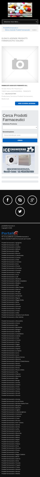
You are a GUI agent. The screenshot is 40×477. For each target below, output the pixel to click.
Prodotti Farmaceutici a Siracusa (11, 306)
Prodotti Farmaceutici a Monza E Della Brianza (15, 361)
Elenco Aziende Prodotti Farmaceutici (17, 30)
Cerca (20, 140)
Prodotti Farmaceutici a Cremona (11, 262)
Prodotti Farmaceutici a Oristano (11, 365)
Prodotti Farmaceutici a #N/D (10, 285)
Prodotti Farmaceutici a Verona (11, 471)
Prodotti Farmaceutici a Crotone (11, 340)
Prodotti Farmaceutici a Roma (10, 302)
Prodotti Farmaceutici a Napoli (11, 439)
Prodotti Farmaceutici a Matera (11, 435)
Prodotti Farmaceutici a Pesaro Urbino (13, 370)
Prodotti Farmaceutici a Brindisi (11, 331)
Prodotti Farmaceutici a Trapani (11, 465)
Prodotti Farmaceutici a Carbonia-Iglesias (14, 412)
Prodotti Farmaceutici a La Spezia (11, 351)
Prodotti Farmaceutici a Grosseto (11, 270)
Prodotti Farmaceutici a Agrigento (12, 243)
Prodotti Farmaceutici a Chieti (10, 260)
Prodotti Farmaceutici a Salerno (11, 459)
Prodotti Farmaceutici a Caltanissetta (12, 255)
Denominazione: (8, 132)
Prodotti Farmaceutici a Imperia (11, 348)
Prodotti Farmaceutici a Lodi (10, 277)
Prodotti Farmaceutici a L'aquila (11, 272)
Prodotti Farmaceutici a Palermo (11, 289)
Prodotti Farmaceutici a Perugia (11, 291)
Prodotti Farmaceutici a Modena (11, 283)
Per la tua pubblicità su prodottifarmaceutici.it (15, 237)
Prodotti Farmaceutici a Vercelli (11, 393)
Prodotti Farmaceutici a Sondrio (11, 385)
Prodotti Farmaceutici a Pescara (11, 448)
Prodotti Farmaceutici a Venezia (11, 469)
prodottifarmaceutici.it (8, 226)
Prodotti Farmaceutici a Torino (11, 387)
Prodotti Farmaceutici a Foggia (11, 344)
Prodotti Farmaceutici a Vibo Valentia (12, 317)
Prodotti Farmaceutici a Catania (11, 336)
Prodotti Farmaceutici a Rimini (10, 456)
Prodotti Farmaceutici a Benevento (12, 327)
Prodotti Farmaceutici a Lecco (10, 353)
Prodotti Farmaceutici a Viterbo (11, 473)
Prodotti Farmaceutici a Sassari (11, 304)
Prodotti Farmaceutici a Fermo (11, 342)
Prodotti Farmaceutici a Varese (11, 391)
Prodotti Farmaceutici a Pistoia (11, 450)
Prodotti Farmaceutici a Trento (11, 311)
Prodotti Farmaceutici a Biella (10, 251)
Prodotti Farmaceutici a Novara (11, 363)
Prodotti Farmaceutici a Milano (11, 437)
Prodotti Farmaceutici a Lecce (10, 274)
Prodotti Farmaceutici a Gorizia (11, 425)
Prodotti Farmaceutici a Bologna (11, 329)
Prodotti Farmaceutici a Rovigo (11, 380)
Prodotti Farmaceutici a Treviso (11, 389)
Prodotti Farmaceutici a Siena (10, 461)
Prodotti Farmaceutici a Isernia (11, 427)
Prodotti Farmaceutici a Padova (11, 444)
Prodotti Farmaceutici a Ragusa (11, 298)
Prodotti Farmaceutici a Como (10, 338)
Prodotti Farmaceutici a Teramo (11, 308)
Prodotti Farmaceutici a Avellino (11, 247)
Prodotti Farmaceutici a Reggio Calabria (13, 454)
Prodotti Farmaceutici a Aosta (10, 245)
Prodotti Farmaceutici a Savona (11, 382)
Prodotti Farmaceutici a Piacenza (11, 294)
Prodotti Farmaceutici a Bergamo (11, 405)
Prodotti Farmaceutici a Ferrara (11, 420)
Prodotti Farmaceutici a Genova (11, 346)
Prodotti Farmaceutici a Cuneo (11, 418)
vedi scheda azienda (26, 103)
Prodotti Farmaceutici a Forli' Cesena (12, 422)
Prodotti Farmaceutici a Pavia (10, 446)
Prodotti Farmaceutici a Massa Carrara (13, 357)
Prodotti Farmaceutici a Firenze (11, 266)
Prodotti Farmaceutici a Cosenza (11, 416)
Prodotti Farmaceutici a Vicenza (11, 395)
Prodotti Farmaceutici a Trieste (11, 467)
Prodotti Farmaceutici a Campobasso (12, 334)
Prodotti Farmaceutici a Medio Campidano (14, 281)
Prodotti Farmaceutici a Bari (10, 325)
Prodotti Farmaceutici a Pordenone (12, 296)
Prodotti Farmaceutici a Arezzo (11, 323)
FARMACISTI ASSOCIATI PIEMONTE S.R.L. (15, 85)
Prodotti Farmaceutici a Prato (10, 452)
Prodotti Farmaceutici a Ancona (11, 399)
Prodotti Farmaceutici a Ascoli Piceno (12, 401)
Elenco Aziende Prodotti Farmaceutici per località (16, 239)
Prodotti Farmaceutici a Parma (11, 368)
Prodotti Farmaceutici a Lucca (10, 355)
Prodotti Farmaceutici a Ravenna (11, 376)
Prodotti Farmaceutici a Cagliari (11, 410)
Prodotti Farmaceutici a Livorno (11, 431)
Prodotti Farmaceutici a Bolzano (11, 408)
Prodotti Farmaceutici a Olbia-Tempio (13, 287)
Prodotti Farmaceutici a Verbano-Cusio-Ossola (15, 315)
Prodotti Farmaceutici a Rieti (10, 378)
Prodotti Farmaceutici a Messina (11, 359)
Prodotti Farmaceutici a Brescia (11, 253)
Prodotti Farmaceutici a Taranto (11, 463)
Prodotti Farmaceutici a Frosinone (12, 268)
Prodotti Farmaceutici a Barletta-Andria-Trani (15, 403)
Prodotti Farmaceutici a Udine (10, 313)
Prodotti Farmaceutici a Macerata (11, 433)
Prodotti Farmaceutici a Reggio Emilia (13, 300)
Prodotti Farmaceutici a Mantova (11, 279)
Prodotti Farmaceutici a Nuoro (10, 442)
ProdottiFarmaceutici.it (10, 28)
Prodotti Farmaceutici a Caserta (11, 257)
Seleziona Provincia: (10, 124)
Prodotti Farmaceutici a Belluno (11, 249)
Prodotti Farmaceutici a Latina (10, 429)
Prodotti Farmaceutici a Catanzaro (12, 414)
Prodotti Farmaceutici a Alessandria (12, 321)
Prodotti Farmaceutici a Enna (10, 264)
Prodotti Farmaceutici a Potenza (11, 374)
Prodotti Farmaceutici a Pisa (10, 372)
